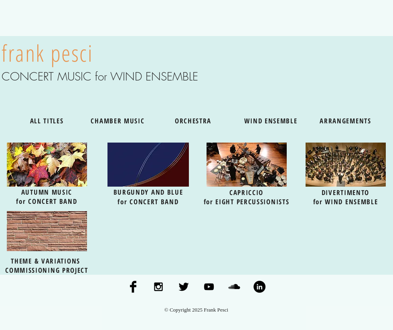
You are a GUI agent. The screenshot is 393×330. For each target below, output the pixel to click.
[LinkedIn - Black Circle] (259, 287)
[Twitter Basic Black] (184, 287)
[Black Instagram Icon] (158, 287)
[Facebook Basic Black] (133, 287)
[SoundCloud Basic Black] (234, 287)
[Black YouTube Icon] (209, 287)
